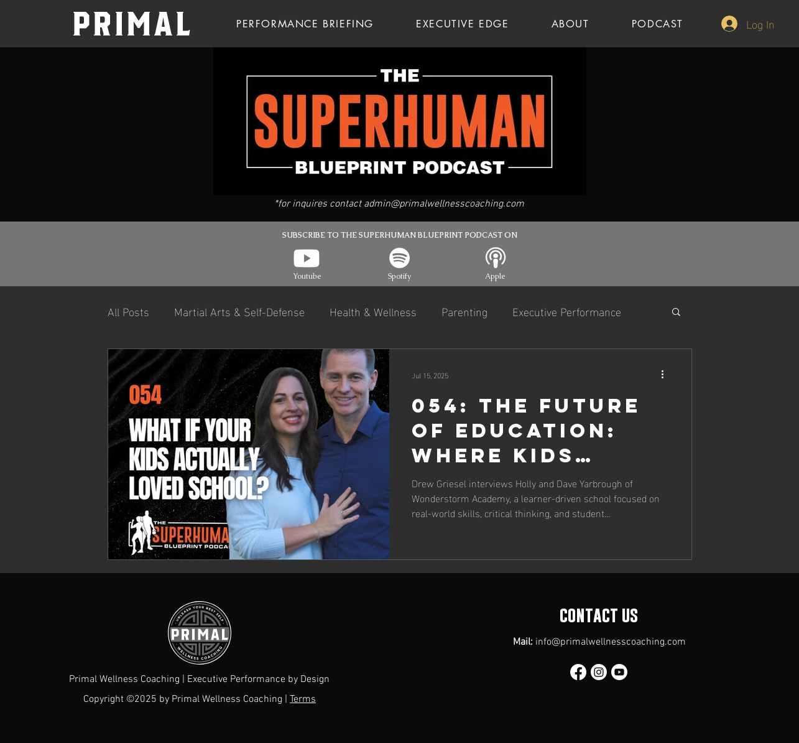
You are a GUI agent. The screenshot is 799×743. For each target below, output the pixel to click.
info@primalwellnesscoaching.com (610, 642)
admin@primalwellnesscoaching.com (444, 204)
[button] (676, 312)
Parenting (464, 311)
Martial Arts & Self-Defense (239, 311)
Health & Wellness (373, 311)
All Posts (128, 311)
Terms (303, 699)
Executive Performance (566, 311)
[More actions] (667, 374)
